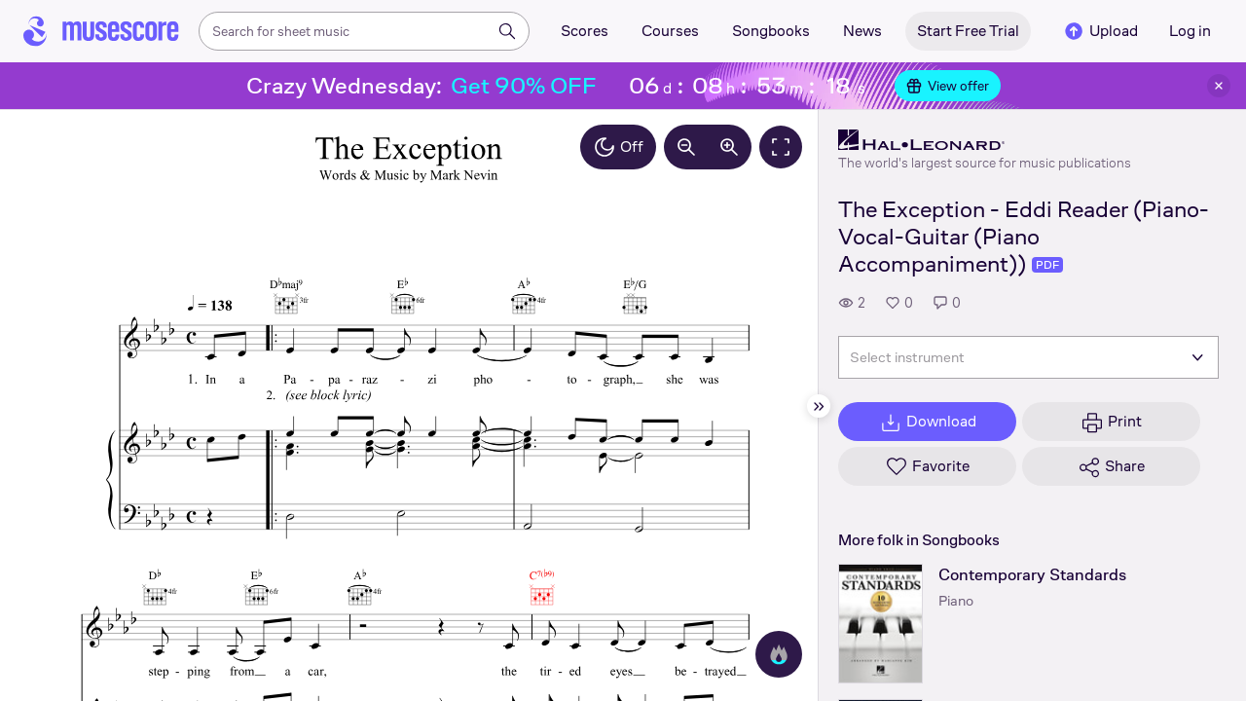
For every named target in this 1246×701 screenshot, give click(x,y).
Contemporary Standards (1032, 575)
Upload (1100, 31)
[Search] (507, 31)
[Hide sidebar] (818, 406)
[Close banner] (1218, 85)
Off (618, 147)
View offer (947, 85)
